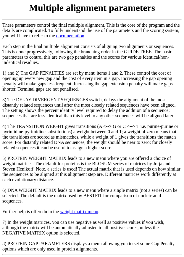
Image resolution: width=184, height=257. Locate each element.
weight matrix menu (79, 211)
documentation (70, 35)
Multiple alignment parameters (92, 7)
